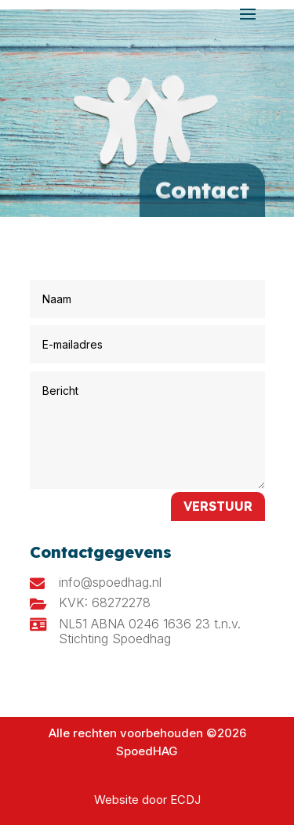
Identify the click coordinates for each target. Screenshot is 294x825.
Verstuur (217, 506)
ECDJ (185, 799)
